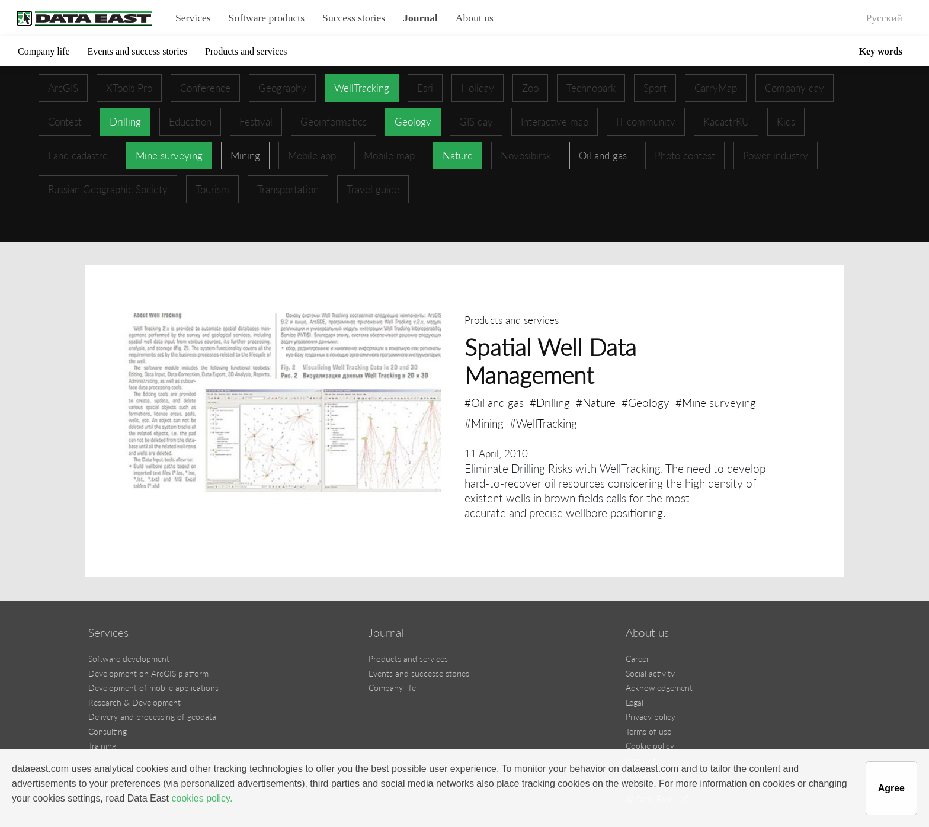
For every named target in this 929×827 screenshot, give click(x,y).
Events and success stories (137, 51)
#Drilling (550, 402)
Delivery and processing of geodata (152, 716)
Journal (420, 18)
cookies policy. (201, 798)
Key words (880, 51)
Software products (267, 18)
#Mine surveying (715, 402)
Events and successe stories (419, 673)
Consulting (107, 731)
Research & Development (134, 702)
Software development (128, 658)
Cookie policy (650, 746)
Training (102, 746)
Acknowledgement (659, 687)
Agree (891, 788)
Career (637, 658)
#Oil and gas (494, 402)
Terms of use (648, 731)
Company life (44, 51)
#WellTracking (543, 423)
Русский (884, 18)
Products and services (246, 51)
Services (193, 18)
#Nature (596, 402)
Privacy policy (650, 716)
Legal (634, 702)
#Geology (645, 402)
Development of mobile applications (153, 687)
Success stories (353, 18)
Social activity (650, 673)
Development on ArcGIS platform (148, 673)
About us (475, 18)
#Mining (484, 423)
